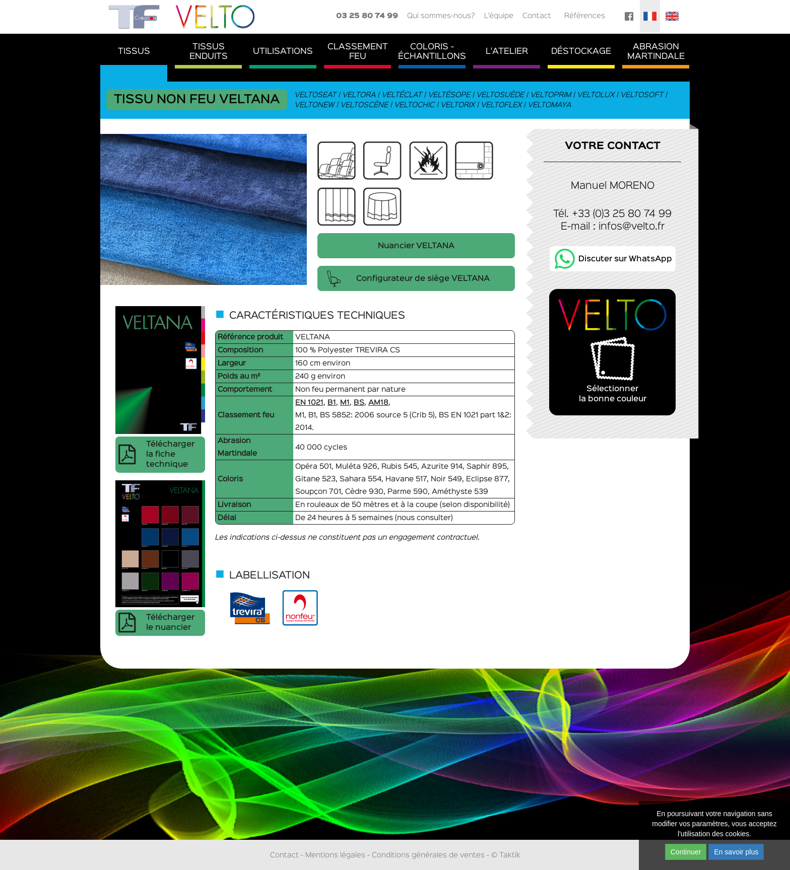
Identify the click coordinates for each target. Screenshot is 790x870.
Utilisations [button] (283, 51)
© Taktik (505, 855)
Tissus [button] (134, 51)
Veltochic (414, 105)
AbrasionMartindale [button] (656, 51)
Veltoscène (364, 105)
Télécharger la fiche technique (170, 454)
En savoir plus (736, 852)
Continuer (686, 852)
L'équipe (498, 16)
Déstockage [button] (581, 51)
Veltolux (596, 95)
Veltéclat (402, 95)
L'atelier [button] (507, 51)
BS (359, 402)
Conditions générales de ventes (428, 855)
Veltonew (315, 105)
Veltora (359, 95)
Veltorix (458, 105)
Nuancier (416, 246)
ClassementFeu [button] (357, 51)
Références (584, 16)
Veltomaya (549, 105)
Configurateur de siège (423, 278)
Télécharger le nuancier (170, 622)
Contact (536, 16)
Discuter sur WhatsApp (625, 259)
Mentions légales (335, 855)
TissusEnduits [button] (208, 51)
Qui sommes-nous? (441, 16)
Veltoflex (501, 105)
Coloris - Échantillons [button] (432, 51)
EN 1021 (309, 402)
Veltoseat (316, 95)
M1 (345, 402)
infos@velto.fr (632, 226)
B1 (331, 402)
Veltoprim (551, 95)
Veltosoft (642, 95)
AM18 (378, 402)
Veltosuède (500, 95)
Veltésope (449, 95)
